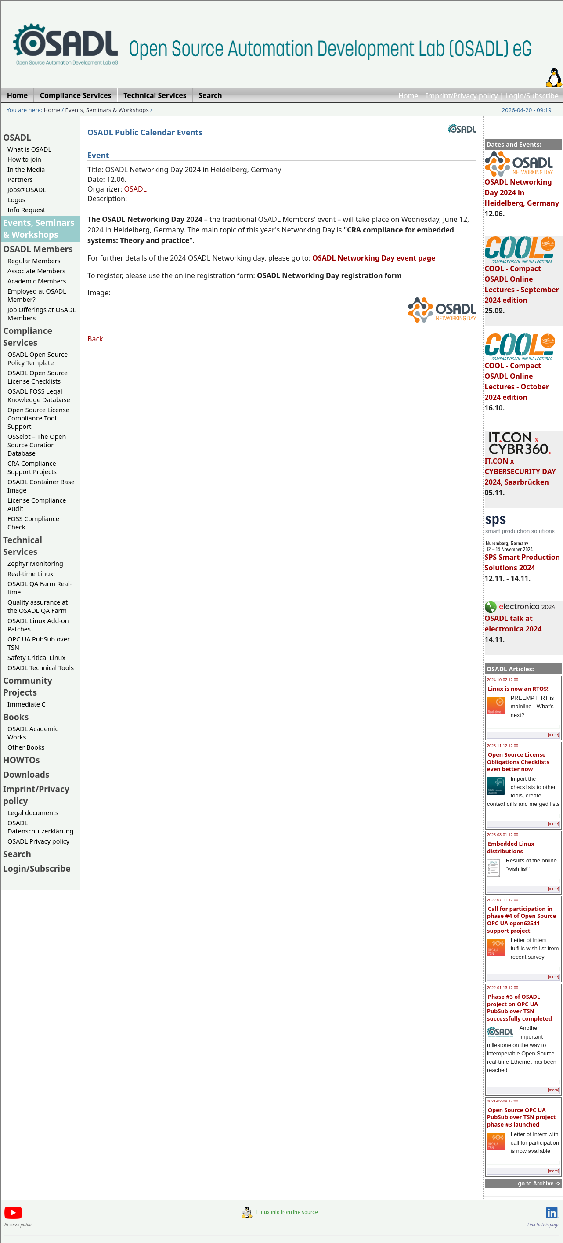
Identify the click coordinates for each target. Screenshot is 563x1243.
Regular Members (34, 261)
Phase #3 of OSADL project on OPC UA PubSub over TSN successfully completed (519, 1007)
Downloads (26, 774)
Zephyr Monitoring (35, 563)
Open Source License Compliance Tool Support (38, 418)
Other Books (25, 747)
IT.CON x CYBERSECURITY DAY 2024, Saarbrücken (520, 467)
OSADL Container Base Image (41, 486)
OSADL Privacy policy (38, 841)
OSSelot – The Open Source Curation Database (36, 444)
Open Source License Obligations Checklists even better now (518, 761)
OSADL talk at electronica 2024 (520, 619)
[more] (553, 734)
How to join (24, 159)
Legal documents (32, 812)
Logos (16, 200)
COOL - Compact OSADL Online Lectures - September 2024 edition (522, 280)
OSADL (17, 137)
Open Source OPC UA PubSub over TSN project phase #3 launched (521, 1117)
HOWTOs (21, 760)
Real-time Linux (30, 573)
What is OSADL (29, 149)
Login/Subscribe (532, 96)
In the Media (26, 169)
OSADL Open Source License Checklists (37, 377)
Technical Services (22, 546)
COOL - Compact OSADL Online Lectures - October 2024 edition (520, 377)
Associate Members (36, 271)
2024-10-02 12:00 (502, 680)
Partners (20, 179)
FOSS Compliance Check (33, 523)
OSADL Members (38, 249)
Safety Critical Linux (36, 657)
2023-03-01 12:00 (502, 835)
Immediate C (26, 704)
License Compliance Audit (36, 504)
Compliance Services (27, 336)
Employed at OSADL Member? (36, 295)
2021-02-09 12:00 (502, 1101)
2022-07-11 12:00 (502, 900)
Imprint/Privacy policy (462, 96)
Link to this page (543, 1224)
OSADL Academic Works (32, 733)
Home (408, 96)
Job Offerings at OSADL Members (41, 313)
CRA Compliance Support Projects (32, 467)
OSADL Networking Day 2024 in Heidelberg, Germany (522, 188)
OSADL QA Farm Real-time (39, 588)
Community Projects (27, 686)
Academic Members (36, 281)
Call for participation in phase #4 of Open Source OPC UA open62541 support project (521, 920)
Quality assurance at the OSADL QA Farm (37, 606)
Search (17, 854)
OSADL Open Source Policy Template (37, 358)
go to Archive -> (539, 1183)
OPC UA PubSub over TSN (38, 643)
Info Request (26, 210)
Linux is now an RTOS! (518, 688)
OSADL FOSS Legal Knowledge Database (38, 395)
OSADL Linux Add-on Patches (38, 624)
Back (95, 339)
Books (16, 717)
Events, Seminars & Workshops (107, 110)
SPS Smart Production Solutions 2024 (522, 558)
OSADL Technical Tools (40, 667)
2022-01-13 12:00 (502, 988)
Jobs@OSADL (26, 189)
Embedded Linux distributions (510, 847)
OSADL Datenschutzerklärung (40, 827)
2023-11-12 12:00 (502, 745)
